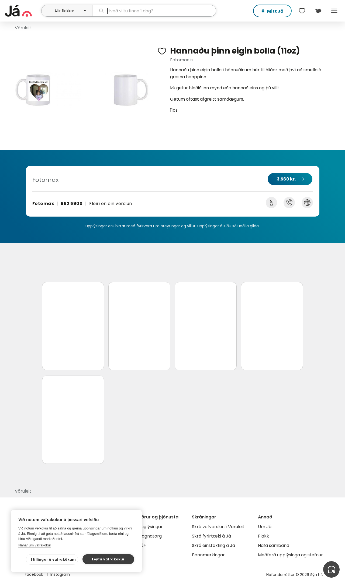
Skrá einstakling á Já (213, 545)
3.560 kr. (286, 179)
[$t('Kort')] (318, 11)
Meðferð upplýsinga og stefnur (290, 555)
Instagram (60, 574)
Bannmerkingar (208, 555)
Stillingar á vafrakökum (53, 559)
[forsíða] (22, 11)
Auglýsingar (150, 527)
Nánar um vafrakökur (34, 545)
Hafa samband (273, 545)
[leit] (154, 10)
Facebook (34, 574)
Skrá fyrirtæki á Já (211, 536)
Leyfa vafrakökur (108, 559)
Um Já (264, 527)
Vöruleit (23, 28)
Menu (334, 11)
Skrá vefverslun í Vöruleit (218, 527)
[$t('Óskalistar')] (302, 11)
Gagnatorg (150, 536)
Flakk (263, 536)
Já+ (142, 545)
